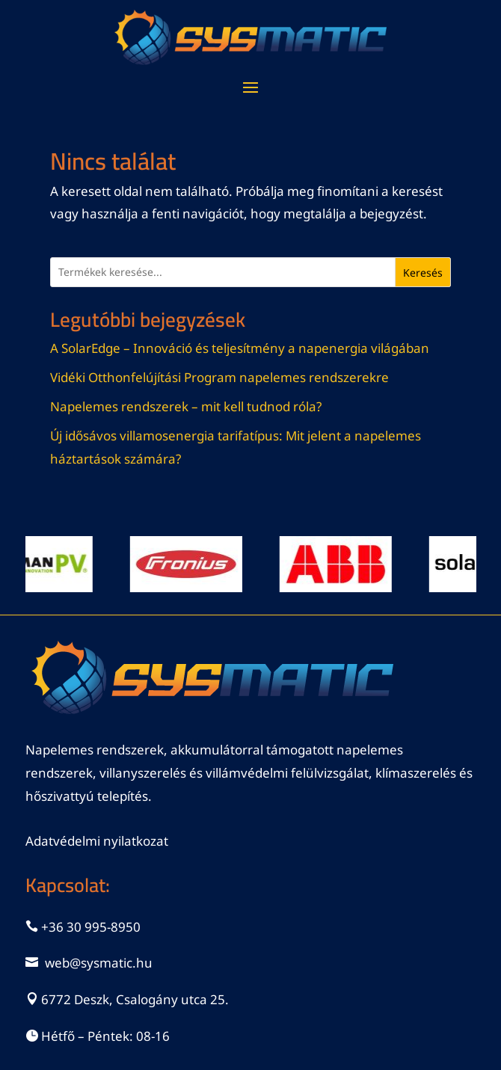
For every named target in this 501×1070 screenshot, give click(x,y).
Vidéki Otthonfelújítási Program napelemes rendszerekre (219, 377)
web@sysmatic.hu (99, 962)
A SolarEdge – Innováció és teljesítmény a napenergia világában (239, 348)
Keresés (423, 272)
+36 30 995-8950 (91, 926)
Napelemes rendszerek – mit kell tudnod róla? (186, 406)
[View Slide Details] (195, 564)
